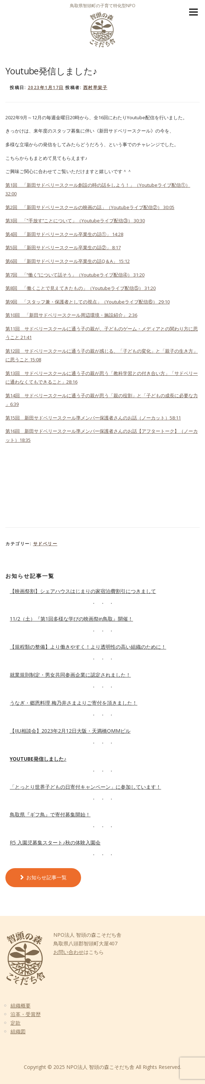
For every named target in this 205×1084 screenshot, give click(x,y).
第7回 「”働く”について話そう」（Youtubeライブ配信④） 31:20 (74, 275)
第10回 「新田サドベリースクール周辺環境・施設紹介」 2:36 (71, 315)
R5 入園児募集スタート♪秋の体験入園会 (55, 842)
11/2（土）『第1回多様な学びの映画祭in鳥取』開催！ (71, 618)
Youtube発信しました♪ (38, 758)
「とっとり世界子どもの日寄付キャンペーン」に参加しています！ (85, 786)
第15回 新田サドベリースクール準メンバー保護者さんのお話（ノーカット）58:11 (93, 417)
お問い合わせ (68, 952)
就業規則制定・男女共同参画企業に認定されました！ (70, 674)
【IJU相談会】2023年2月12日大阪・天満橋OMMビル (70, 730)
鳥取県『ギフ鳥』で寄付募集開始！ (50, 814)
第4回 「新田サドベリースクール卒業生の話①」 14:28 (64, 234)
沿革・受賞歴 (25, 1014)
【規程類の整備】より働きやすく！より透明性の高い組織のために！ (88, 646)
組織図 (18, 1031)
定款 (15, 1022)
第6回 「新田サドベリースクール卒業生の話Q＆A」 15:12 (67, 261)
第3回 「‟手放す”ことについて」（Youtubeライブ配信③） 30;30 (75, 220)
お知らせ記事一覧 (46, 877)
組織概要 (20, 1005)
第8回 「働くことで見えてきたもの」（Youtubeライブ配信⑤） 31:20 (80, 288)
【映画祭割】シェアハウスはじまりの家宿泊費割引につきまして (83, 591)
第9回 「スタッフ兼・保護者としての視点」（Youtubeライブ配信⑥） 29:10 (87, 301)
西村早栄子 (95, 87)
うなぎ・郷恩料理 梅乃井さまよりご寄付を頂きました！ (73, 702)
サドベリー (45, 544)
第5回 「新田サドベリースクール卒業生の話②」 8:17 (63, 247)
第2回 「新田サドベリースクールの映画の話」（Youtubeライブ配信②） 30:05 (89, 207)
